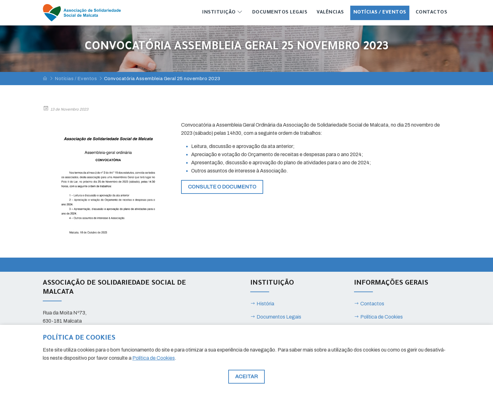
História (262, 303)
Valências (330, 12)
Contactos (431, 12)
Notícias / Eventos (379, 12)
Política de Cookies (378, 316)
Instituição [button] (222, 12)
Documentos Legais (279, 12)
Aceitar (246, 376)
